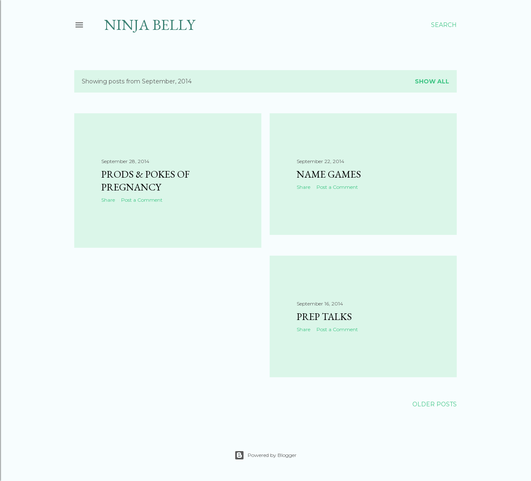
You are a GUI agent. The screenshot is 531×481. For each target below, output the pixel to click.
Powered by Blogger (265, 455)
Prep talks (324, 316)
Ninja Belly (149, 24)
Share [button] (108, 200)
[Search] (444, 25)
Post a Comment (142, 200)
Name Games (329, 174)
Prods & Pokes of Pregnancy (145, 180)
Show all (432, 81)
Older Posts (434, 404)
